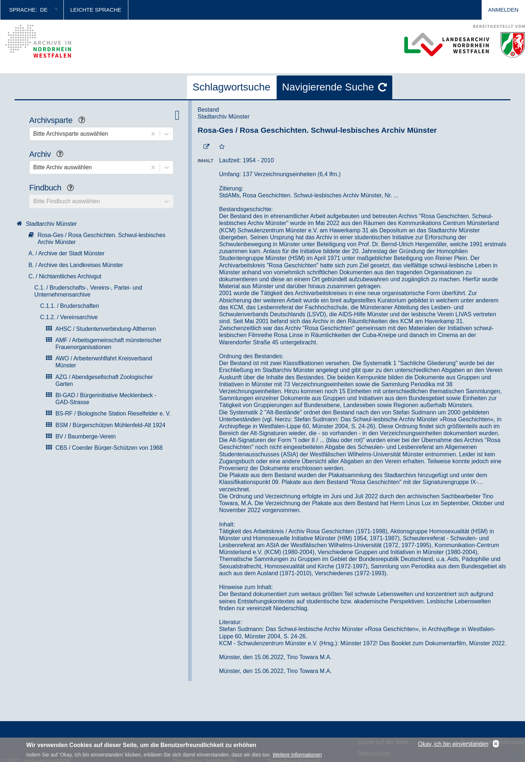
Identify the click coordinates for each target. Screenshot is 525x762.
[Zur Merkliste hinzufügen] (222, 147)
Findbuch (54, 188)
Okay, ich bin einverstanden (453, 745)
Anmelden (503, 10)
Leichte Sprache (95, 10)
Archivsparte (60, 121)
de (44, 10)
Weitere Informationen (297, 756)
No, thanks (496, 745)
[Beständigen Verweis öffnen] (206, 147)
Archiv (49, 155)
